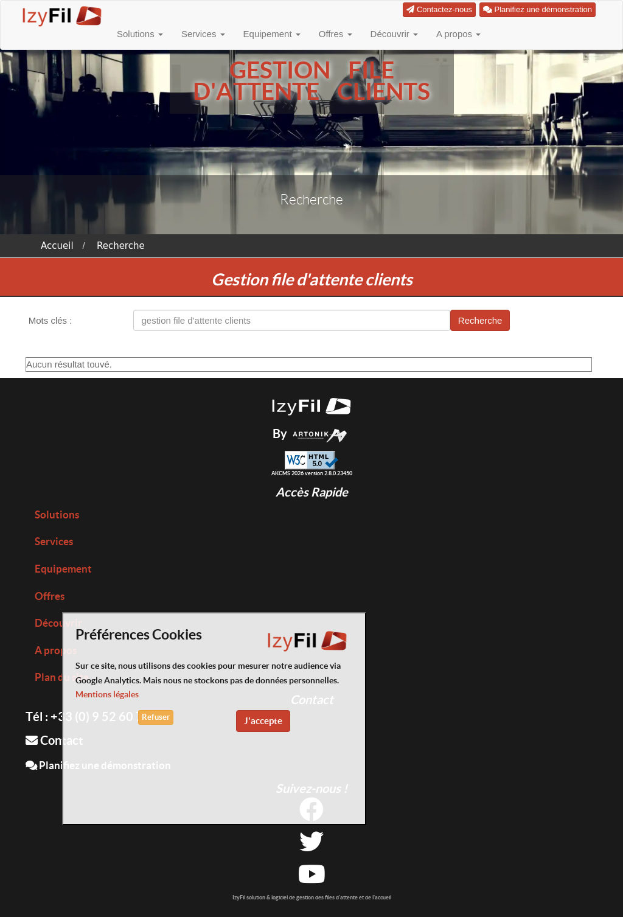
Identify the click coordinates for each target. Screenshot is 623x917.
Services (203, 34)
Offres (335, 34)
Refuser (156, 717)
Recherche (121, 245)
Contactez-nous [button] (439, 9)
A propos (458, 34)
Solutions (140, 34)
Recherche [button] (480, 320)
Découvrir (394, 34)
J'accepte (263, 721)
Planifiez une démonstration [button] (537, 9)
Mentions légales (107, 694)
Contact (54, 740)
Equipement (272, 34)
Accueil (57, 245)
